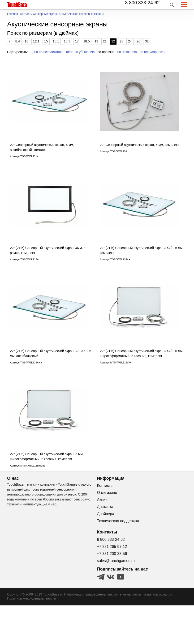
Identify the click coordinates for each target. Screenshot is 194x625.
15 (46, 41)
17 (77, 41)
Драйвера (105, 533)
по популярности (152, 52)
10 (26, 41)
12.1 (36, 41)
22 (113, 41)
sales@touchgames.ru (116, 580)
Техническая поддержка (118, 540)
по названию (127, 52)
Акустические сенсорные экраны (81, 14)
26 (138, 41)
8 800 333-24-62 (142, 2)
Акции (102, 519)
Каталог (25, 14)
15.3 (67, 41)
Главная (12, 14)
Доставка (105, 526)
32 (147, 41)
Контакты (105, 505)
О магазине (107, 512)
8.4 (17, 41)
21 (105, 41)
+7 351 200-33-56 (112, 573)
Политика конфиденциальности (31, 618)
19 (96, 41)
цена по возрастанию (47, 52)
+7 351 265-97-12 (112, 566)
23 (122, 41)
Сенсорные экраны (45, 14)
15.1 (56, 41)
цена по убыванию (80, 52)
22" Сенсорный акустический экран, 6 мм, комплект (139, 150)
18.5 (86, 41)
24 (130, 41)
